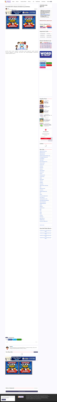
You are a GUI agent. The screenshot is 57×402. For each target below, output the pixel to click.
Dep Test (41, 173)
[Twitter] (15, 339)
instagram (43, 67)
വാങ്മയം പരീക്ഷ (49, 35)
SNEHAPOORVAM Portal (43, 191)
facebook (43, 63)
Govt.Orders (41, 167)
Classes (29, 1)
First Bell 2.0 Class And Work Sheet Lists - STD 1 (46, 231)
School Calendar (42, 170)
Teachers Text (42, 35)
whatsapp (49, 63)
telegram (43, 65)
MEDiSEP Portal (42, 219)
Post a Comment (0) (22, 391)
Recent (17, 1)
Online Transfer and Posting (44, 185)
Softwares (48, 1)
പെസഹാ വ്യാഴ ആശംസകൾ (46, 111)
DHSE (40, 209)
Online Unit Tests (42, 154)
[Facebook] (10, 339)
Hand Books (38, 1)
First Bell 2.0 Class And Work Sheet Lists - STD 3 (46, 236)
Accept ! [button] (4, 399)
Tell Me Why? (41, 160)
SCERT (41, 212)
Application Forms (42, 152)
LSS (33, 1)
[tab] (13, 1)
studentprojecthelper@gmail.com (45, 14)
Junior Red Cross (42, 218)
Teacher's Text (42, 164)
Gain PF (41, 194)
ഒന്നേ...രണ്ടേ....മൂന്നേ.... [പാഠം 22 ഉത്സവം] (47, 120)
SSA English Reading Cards (44, 157)
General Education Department (44, 200)
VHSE (40, 210)
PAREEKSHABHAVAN (43, 203)
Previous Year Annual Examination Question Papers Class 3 (47, 125)
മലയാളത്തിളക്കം (42, 158)
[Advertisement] (21, 35)
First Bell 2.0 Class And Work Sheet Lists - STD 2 (46, 233)
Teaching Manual (42, 33)
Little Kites (41, 206)
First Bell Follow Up (11, 337)
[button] (51, 1)
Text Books (43, 1)
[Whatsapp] (19, 339)
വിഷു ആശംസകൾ (47, 106)
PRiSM (41, 213)
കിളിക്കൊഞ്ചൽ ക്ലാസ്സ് (43, 151)
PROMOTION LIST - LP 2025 (48, 116)
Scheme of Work (42, 163)
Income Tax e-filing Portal (43, 221)
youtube (49, 65)
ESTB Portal (41, 216)
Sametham (41, 182)
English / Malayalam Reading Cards (45, 155)
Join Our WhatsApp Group (43, 161)
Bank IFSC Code (42, 207)
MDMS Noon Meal (42, 188)
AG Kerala (41, 215)
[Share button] (22, 339)
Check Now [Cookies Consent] (6, 397)
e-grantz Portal (42, 176)
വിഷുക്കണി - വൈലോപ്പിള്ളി (46, 102)
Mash (11, 346)
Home (13, 1)
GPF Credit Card (42, 197)
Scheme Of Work (23, 1)
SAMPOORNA (42, 179)
